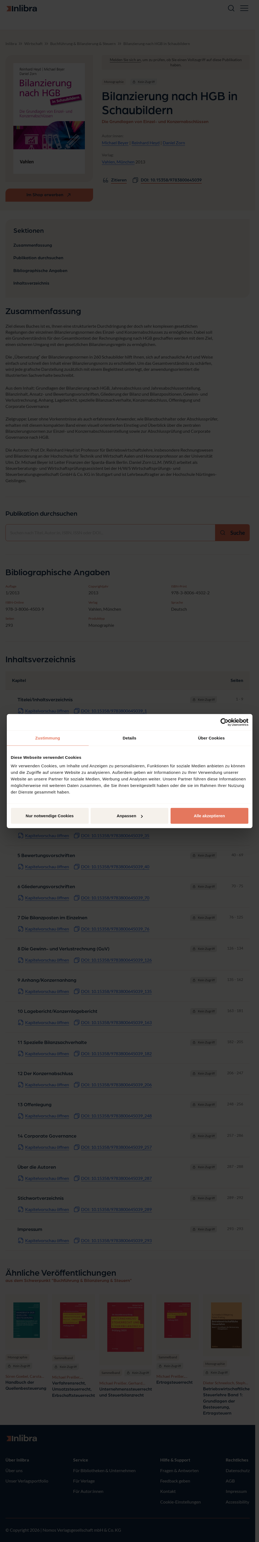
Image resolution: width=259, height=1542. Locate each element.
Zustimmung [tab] (47, 737)
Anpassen (130, 815)
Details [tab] (129, 737)
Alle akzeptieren (209, 815)
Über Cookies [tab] (211, 737)
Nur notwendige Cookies (50, 815)
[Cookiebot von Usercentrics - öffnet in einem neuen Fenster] (224, 722)
